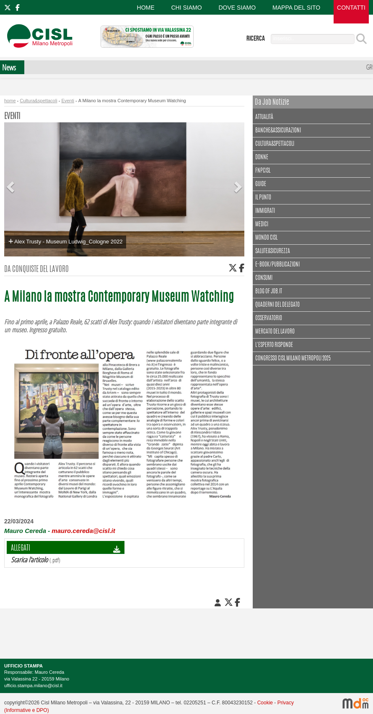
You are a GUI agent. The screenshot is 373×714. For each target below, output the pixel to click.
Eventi (67, 100)
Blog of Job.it (268, 292)
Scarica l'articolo (29, 559)
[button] (11, 180)
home (10, 100)
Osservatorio (268, 318)
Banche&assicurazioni (278, 131)
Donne (261, 157)
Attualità (265, 116)
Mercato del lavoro (275, 332)
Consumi (263, 278)
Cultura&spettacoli (38, 100)
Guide (260, 184)
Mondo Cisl (266, 238)
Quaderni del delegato (277, 305)
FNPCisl (262, 171)
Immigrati (265, 211)
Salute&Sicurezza (272, 251)
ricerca (255, 38)
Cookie (265, 703)
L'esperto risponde (274, 345)
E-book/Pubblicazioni (277, 265)
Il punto (263, 198)
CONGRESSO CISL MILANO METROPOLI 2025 (293, 359)
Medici (261, 225)
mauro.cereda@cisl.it (83, 530)
